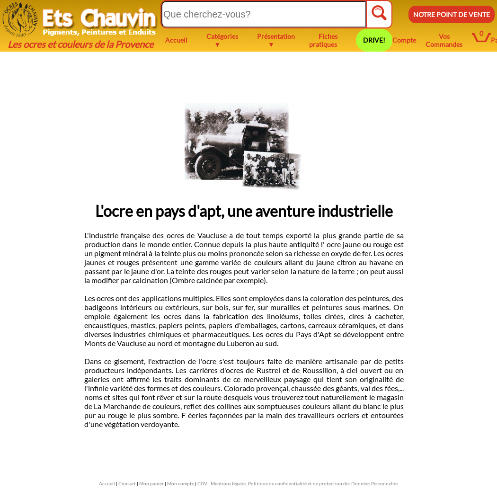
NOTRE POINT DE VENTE (451, 14)
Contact (127, 483)
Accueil (176, 40)
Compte (404, 40)
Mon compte (180, 483)
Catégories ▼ (222, 40)
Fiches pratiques (323, 40)
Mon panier (151, 483)
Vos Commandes (444, 40)
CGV (202, 483)
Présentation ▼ (276, 40)
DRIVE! (374, 40)
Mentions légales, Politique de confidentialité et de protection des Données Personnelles (304, 483)
